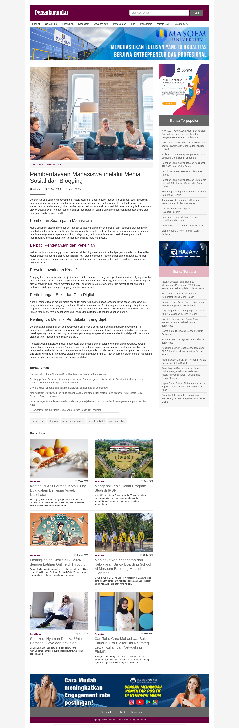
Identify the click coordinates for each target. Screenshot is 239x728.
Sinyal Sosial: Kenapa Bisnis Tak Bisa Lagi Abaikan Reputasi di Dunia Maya (69, 387)
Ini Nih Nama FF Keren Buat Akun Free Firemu (182, 173)
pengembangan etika (73, 421)
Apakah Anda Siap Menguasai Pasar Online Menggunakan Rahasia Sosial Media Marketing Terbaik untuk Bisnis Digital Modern (181, 373)
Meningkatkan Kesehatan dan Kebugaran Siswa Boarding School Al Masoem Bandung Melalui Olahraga (123, 566)
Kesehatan (83, 24)
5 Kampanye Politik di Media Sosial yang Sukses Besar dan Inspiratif (65, 410)
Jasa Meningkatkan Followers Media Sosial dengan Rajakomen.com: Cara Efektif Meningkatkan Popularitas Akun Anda (88, 403)
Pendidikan (35, 481)
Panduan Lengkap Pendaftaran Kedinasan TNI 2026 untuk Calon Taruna (184, 165)
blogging (53, 421)
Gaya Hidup (51, 24)
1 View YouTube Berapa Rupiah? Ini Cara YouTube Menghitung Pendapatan (183, 156)
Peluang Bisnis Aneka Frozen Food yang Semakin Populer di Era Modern (183, 304)
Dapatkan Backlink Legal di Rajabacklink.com (176, 210)
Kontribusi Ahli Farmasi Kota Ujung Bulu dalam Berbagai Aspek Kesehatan (58, 490)
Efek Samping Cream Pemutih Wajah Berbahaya (181, 232)
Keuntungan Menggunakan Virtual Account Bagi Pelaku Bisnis (184, 193)
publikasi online (117, 421)
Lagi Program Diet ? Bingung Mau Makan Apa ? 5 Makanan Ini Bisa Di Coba (183, 312)
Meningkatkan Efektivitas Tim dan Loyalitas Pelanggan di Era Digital (184, 361)
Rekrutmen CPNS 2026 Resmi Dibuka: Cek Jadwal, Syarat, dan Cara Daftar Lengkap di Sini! (184, 146)
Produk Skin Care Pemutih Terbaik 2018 (182, 225)
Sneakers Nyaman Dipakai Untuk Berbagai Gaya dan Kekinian (57, 641)
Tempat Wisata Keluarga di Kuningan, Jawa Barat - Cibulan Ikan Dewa (181, 202)
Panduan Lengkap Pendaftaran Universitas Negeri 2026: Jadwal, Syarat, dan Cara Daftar (184, 183)
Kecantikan (68, 24)
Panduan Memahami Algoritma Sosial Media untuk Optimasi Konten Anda (68, 374)
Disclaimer (136, 712)
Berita (123, 712)
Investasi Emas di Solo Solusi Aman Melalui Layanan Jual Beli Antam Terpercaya (180, 322)
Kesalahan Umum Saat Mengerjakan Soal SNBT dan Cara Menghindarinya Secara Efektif (183, 351)
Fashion (36, 24)
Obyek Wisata (101, 24)
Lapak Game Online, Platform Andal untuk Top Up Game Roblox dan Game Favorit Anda (183, 386)
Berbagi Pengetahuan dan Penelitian (62, 245)
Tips (133, 24)
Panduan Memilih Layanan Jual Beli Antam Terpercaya (184, 341)
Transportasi (146, 24)
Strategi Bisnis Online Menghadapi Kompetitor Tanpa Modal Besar (180, 295)
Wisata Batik (163, 24)
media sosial (38, 421)
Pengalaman (119, 24)
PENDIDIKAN (54, 164)
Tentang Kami (108, 712)
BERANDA (38, 164)
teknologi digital (97, 421)
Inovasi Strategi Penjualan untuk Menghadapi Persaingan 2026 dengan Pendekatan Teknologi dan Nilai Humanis (183, 285)
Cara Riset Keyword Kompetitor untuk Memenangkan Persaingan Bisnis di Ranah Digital (184, 398)
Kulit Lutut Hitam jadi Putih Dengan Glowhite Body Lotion (180, 219)
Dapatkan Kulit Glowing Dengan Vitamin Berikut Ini (182, 333)
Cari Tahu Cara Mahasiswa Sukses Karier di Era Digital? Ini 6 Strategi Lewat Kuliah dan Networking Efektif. (123, 645)
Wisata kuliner (182, 24)
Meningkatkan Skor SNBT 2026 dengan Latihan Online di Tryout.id (57, 562)
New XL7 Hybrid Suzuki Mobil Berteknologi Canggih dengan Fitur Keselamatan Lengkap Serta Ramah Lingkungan (184, 134)
